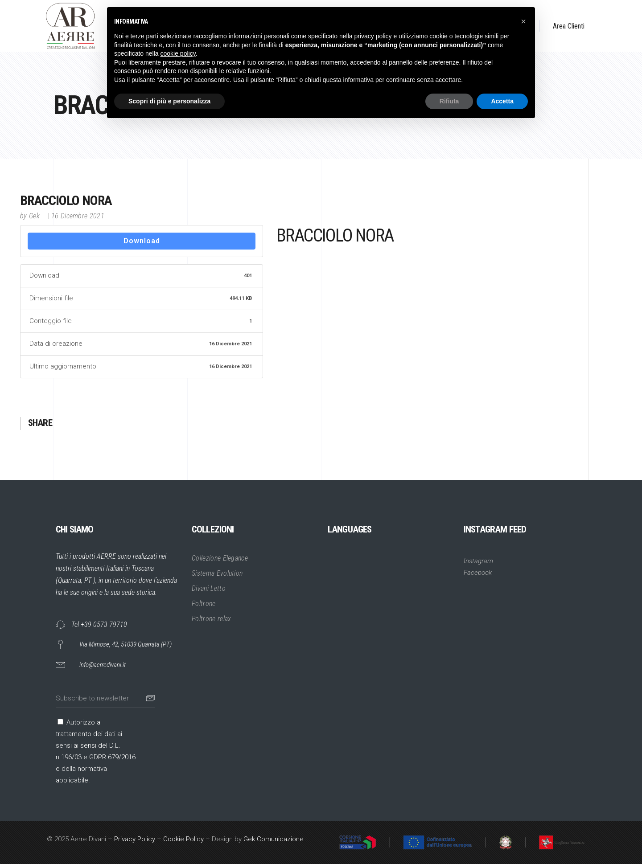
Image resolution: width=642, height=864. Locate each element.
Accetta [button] (502, 101)
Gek (34, 216)
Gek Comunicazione (273, 839)
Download (141, 241)
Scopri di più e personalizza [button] (169, 101)
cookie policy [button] (178, 53)
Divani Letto (209, 588)
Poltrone (204, 603)
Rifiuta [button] (449, 101)
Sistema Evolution (217, 573)
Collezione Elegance (220, 558)
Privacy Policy (134, 839)
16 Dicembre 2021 (77, 216)
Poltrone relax (211, 618)
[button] (523, 21)
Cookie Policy (183, 839)
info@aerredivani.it (102, 665)
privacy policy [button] (373, 36)
